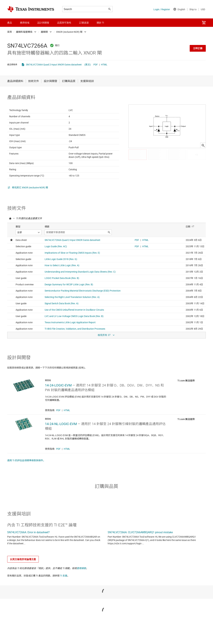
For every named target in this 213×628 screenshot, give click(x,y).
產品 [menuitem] (9, 22)
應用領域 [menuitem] (24, 22)
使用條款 (81, 584)
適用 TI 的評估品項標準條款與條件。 (26, 477)
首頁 (9, 32)
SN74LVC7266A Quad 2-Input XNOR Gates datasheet (54, 64)
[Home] (30, 9)
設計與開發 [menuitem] (43, 22)
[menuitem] (204, 22)
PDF (95, 64)
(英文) (87, 64)
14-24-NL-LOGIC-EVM (61, 440)
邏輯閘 (44, 32)
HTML (104, 64)
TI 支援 (63, 592)
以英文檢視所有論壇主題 (23, 575)
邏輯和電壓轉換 (24, 32)
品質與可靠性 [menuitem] (64, 22)
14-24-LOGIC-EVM (58, 402)
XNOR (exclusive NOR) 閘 (69, 32)
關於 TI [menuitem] (100, 22)
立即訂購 (197, 48)
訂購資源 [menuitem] (84, 22)
